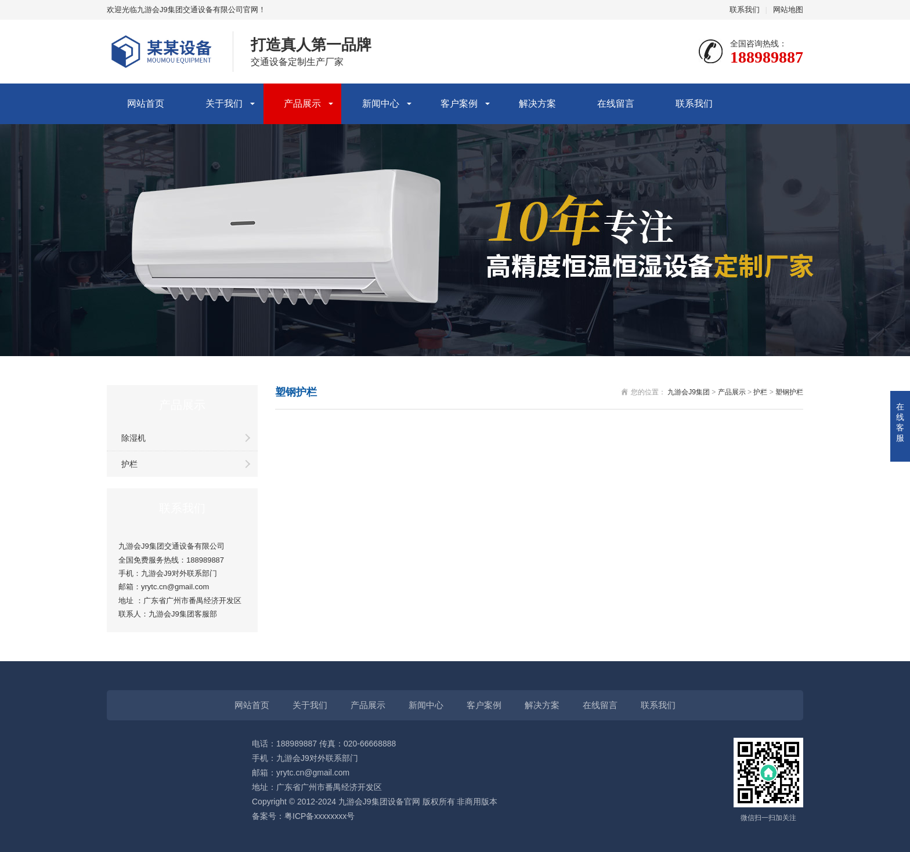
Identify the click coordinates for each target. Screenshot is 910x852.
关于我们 (224, 103)
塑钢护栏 (789, 392)
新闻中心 (380, 103)
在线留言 (615, 103)
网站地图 (788, 9)
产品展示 (302, 103)
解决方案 (537, 103)
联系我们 (745, 9)
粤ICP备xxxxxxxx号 (319, 816)
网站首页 (145, 103)
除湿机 (133, 438)
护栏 (129, 464)
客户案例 (459, 103)
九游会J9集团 (688, 392)
